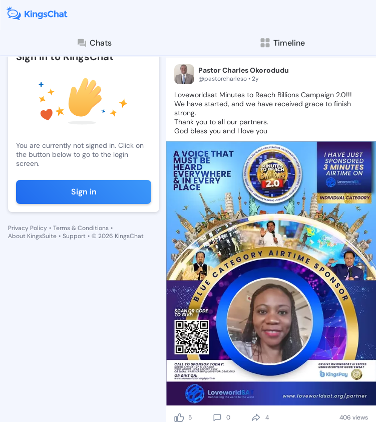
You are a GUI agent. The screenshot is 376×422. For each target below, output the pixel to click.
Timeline (282, 43)
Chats (94, 43)
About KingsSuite (32, 236)
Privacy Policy (27, 228)
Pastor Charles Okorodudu (243, 70)
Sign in (84, 191)
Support (74, 236)
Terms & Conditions (81, 228)
